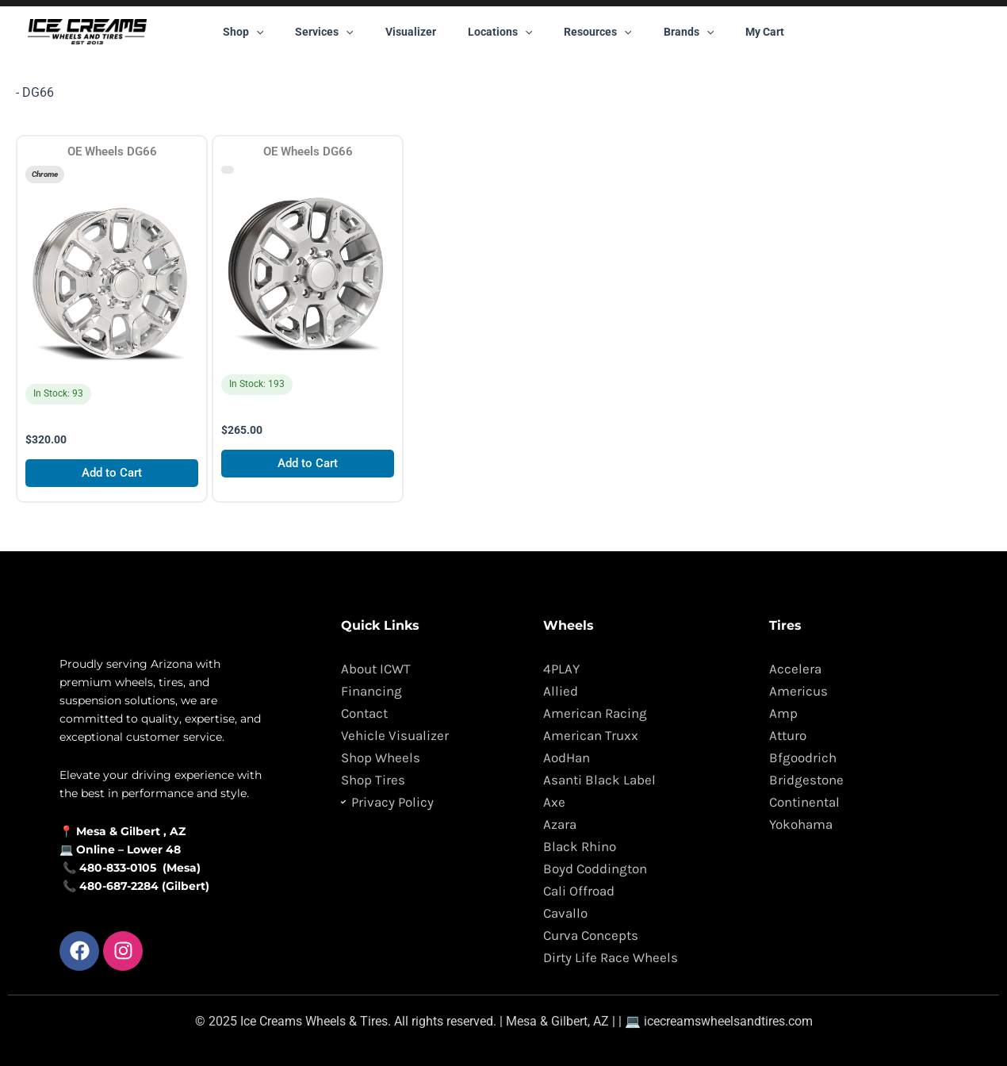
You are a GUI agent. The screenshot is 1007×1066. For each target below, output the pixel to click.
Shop (271, 32)
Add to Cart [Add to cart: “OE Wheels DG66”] (112, 476)
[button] (285, 32)
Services (343, 32)
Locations (500, 32)
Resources (588, 32)
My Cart (736, 31)
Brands (670, 32)
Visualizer (420, 31)
